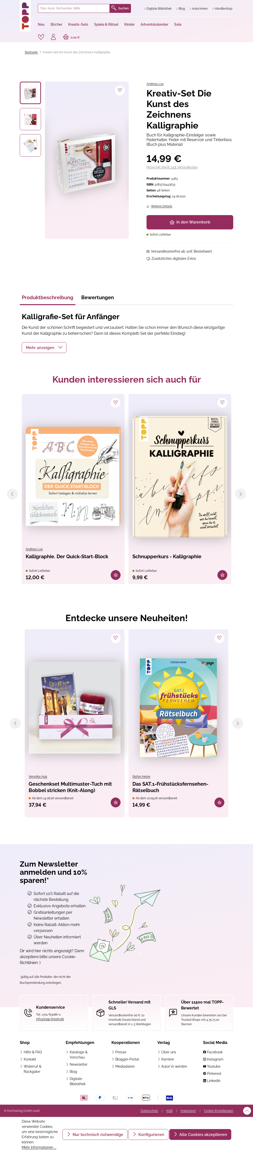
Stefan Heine (141, 776)
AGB (169, 1111)
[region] (74, 160)
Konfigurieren (150, 1134)
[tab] (47, 299)
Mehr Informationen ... (39, 1147)
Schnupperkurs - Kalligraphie (166, 556)
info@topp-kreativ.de (50, 1019)
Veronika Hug (38, 776)
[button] (44, 347)
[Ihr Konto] (53, 37)
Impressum (188, 1111)
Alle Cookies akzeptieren (202, 1134)
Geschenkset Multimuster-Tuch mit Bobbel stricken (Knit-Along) (70, 787)
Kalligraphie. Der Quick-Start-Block (67, 556)
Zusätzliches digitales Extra (173, 258)
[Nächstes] (240, 494)
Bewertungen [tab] (97, 297)
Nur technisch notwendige (97, 1134)
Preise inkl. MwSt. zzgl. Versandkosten (172, 167)
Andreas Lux (155, 84)
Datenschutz (149, 1111)
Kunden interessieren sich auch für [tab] (126, 379)
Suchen (120, 8)
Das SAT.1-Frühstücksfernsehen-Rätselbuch (170, 787)
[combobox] (74, 8)
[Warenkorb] (71, 37)
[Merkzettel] (41, 37)
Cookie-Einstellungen (218, 1111)
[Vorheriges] (12, 494)
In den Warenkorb (189, 222)
